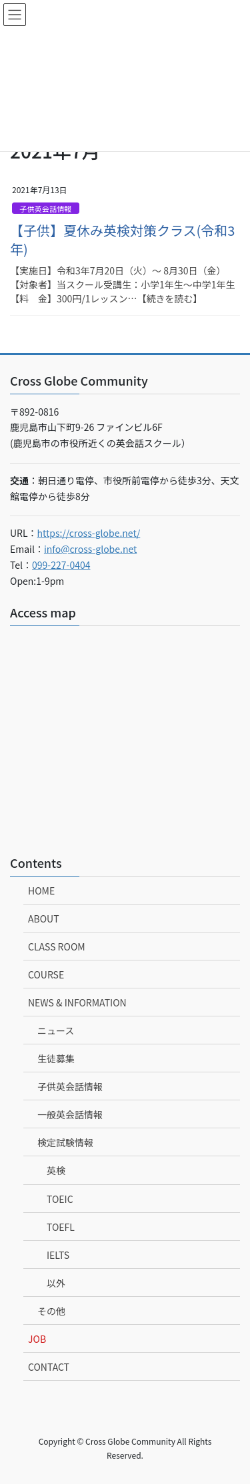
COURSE (46, 974)
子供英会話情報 (45, 208)
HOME (41, 890)
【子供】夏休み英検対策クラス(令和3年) (122, 239)
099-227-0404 (61, 564)
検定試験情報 (65, 1142)
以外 (56, 1283)
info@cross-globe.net (90, 549)
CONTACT (48, 1366)
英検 (56, 1170)
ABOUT (43, 918)
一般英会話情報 (70, 1114)
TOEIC (60, 1199)
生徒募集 (56, 1058)
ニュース (55, 1030)
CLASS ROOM (56, 946)
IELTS (58, 1255)
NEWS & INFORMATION (77, 1002)
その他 (51, 1310)
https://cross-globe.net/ (89, 533)
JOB (37, 1338)
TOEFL (61, 1227)
